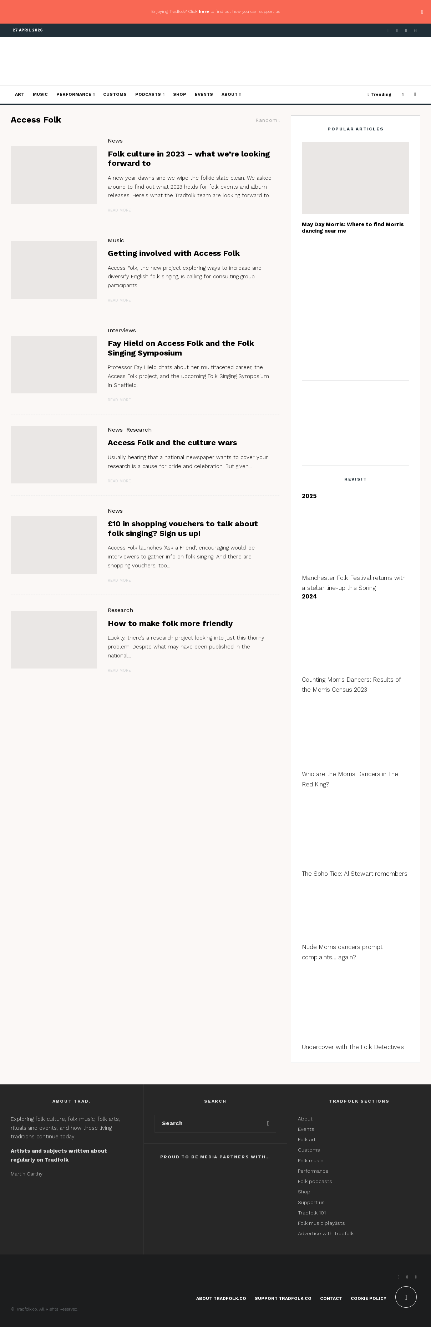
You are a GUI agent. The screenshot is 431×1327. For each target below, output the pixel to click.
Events (204, 94)
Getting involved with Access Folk (174, 253)
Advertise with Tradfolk (326, 1233)
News (115, 140)
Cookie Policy (368, 1298)
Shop (179, 94)
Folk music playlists (321, 1223)
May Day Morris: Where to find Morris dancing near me (353, 227)
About (230, 94)
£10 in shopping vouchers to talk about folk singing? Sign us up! (183, 528)
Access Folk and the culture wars (172, 442)
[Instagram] (406, 30)
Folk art (307, 1139)
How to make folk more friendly (170, 623)
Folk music (310, 1160)
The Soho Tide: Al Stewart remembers (354, 873)
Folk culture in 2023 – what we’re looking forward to (189, 158)
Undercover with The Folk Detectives (353, 1046)
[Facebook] (388, 30)
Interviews (122, 330)
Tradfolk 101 (312, 1213)
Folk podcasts (315, 1181)
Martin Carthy (26, 1174)
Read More (119, 210)
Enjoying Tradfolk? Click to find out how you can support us (215, 11)
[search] (268, 1123)
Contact (331, 1298)
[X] (397, 30)
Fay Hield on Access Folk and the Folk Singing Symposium (181, 348)
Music (40, 94)
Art (19, 94)
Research (139, 429)
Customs (115, 94)
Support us (311, 1202)
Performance (73, 94)
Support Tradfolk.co (283, 1298)
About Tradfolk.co (221, 1298)
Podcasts (148, 94)
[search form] (208, 1123)
